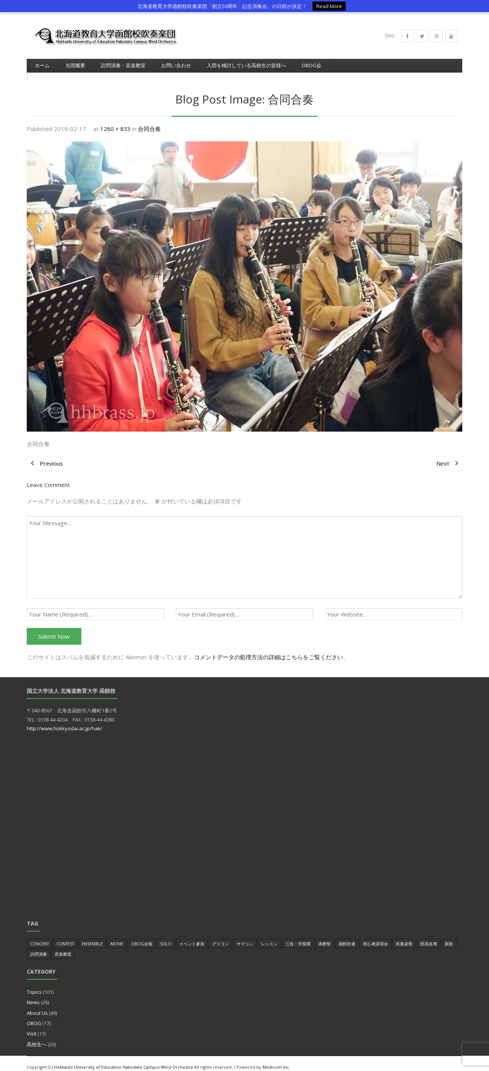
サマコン (244, 936)
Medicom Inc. (276, 1059)
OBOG (34, 1015)
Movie (116, 936)
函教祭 (324, 936)
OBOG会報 (141, 936)
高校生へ (37, 1036)
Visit (31, 1025)
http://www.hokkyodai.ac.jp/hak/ (64, 720)
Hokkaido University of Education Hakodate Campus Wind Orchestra (123, 1059)
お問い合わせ (176, 65)
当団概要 (75, 65)
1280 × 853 (115, 121)
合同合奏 (149, 121)
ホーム (42, 65)
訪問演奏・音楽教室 (123, 65)
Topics (34, 984)
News (33, 994)
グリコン (220, 936)
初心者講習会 (375, 936)
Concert (39, 936)
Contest (65, 936)
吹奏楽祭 (404, 936)
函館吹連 (346, 936)
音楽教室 (63, 946)
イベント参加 (191, 936)
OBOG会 (311, 65)
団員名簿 (428, 936)
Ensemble (92, 936)
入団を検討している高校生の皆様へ (246, 65)
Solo (166, 936)
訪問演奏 (38, 946)
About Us (37, 1005)
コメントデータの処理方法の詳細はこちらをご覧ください (268, 649)
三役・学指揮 (298, 936)
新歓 (449, 936)
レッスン (269, 936)
